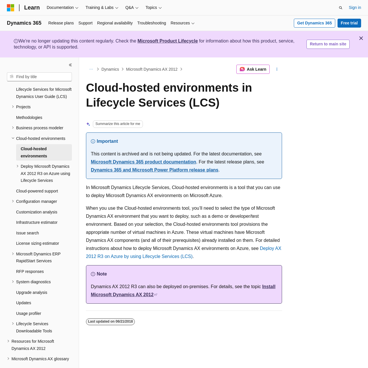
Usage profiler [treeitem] (28, 297)
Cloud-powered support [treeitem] (37, 175)
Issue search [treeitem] (27, 217)
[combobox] (39, 77)
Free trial (349, 23)
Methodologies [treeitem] (29, 101)
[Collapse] (70, 65)
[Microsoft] (10, 7)
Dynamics (110, 69)
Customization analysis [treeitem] (36, 196)
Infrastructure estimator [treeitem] (36, 206)
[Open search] (340, 8)
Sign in (355, 7)
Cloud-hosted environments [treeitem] (34, 136)
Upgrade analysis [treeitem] (31, 276)
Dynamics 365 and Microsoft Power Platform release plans (154, 169)
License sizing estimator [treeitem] (37, 227)
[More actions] (277, 69)
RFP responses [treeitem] (30, 255)
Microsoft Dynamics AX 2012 (152, 69)
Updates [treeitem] (23, 287)
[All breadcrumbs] (91, 69)
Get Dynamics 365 (314, 23)
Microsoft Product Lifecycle (167, 40)
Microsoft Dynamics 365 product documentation (143, 161)
